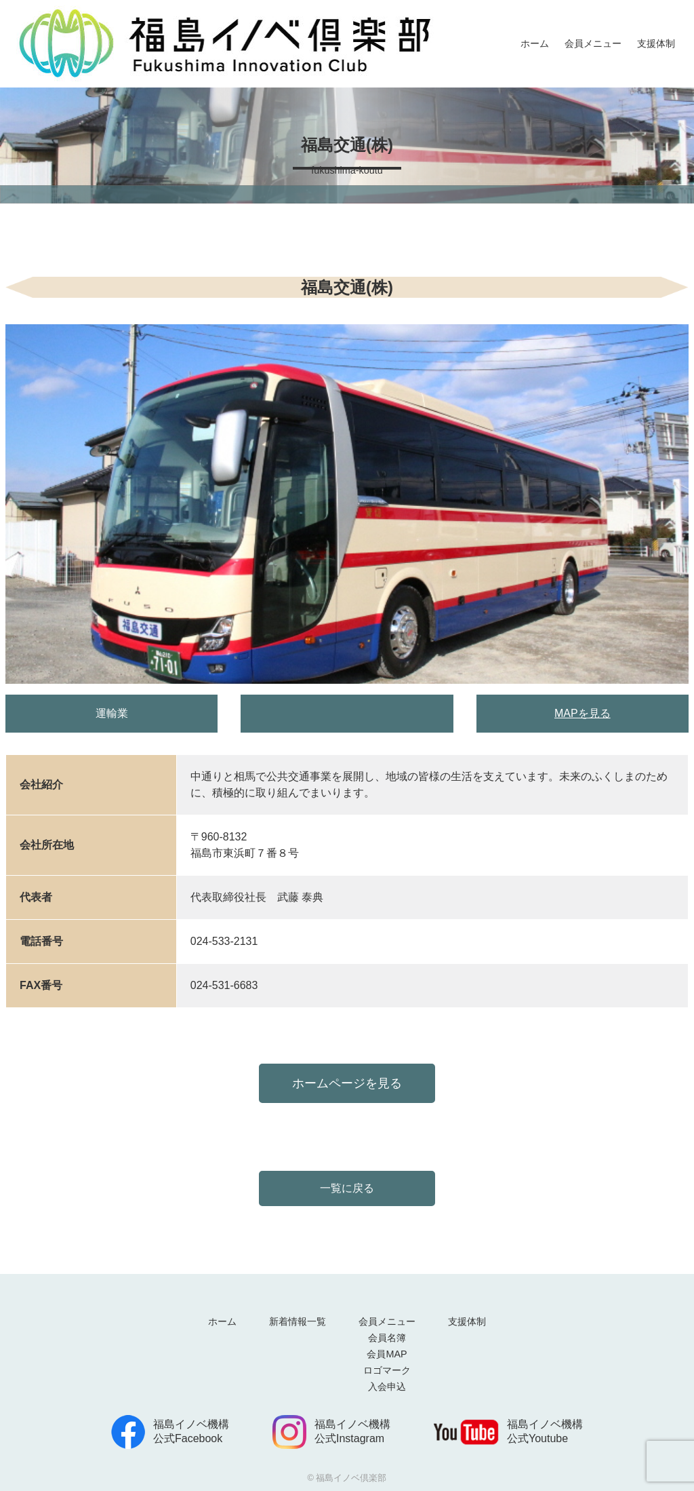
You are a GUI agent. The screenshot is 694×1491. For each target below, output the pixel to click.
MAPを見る (582, 713)
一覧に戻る (347, 1188)
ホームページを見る (347, 1083)
